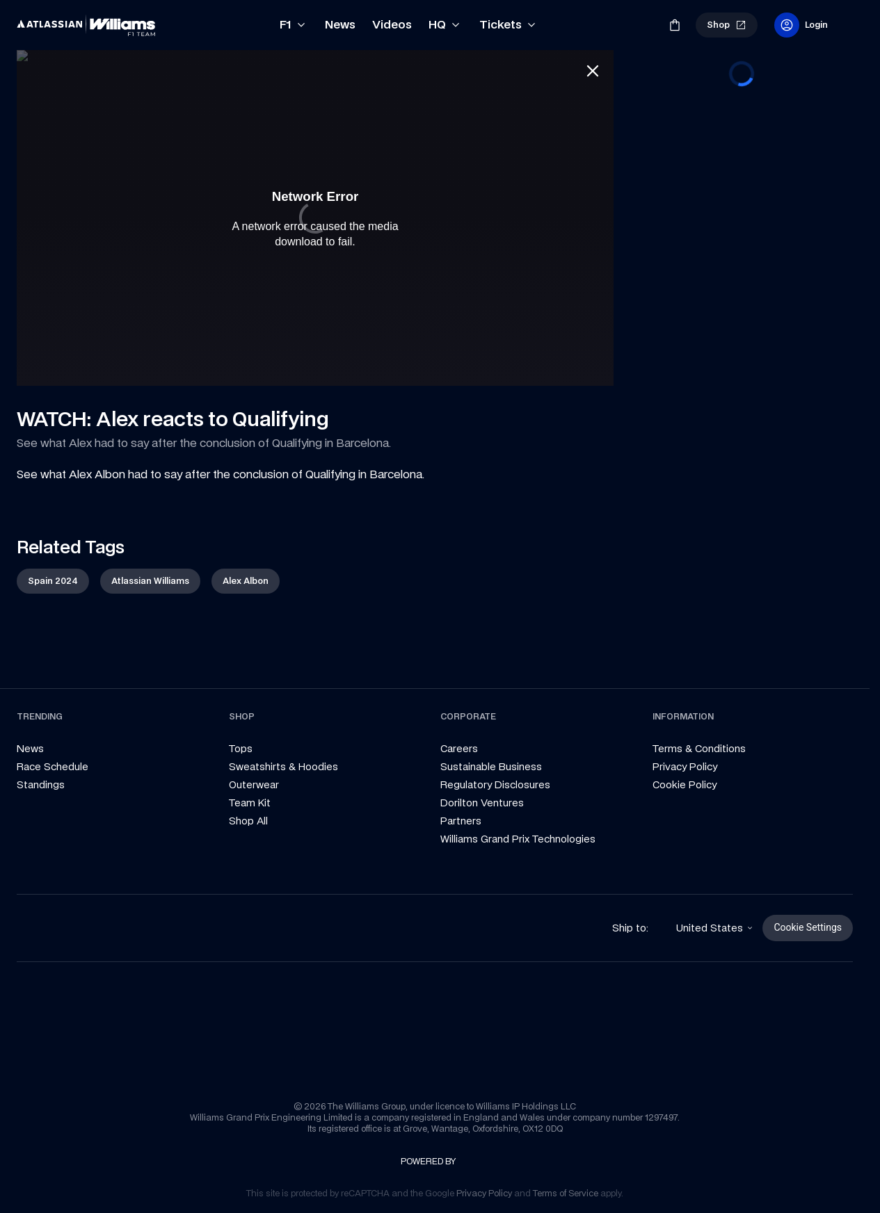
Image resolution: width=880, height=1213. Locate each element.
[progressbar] (741, 73)
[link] (86, 25)
